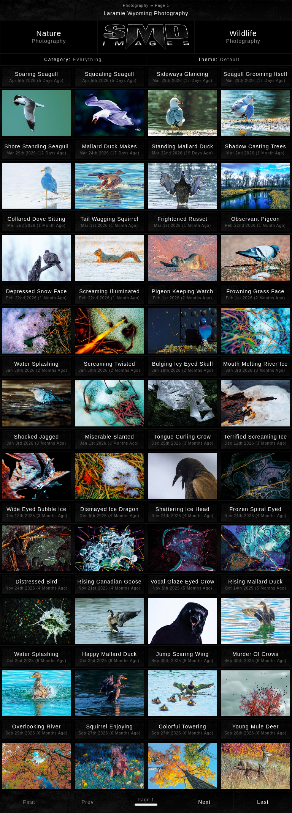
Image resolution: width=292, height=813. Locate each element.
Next (204, 802)
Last (262, 802)
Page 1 (146, 799)
